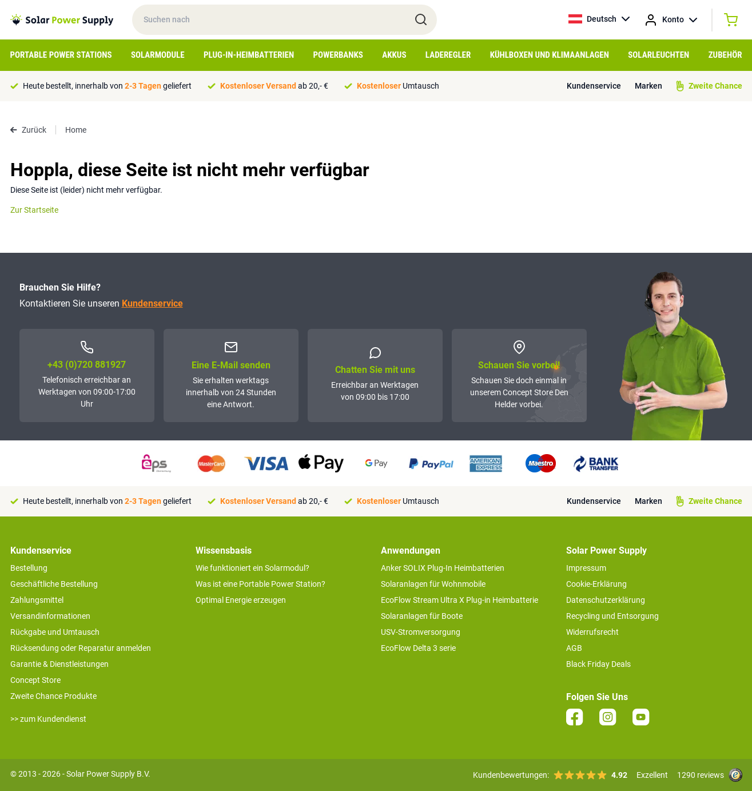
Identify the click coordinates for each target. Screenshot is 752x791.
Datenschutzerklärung (605, 600)
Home (75, 129)
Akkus (394, 55)
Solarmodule (158, 55)
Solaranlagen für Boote (422, 616)
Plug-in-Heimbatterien (249, 55)
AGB (574, 648)
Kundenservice (594, 85)
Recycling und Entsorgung (612, 616)
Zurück (28, 129)
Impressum (586, 568)
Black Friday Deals (598, 664)
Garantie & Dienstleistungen (59, 664)
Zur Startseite (34, 209)
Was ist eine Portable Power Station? (260, 584)
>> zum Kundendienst (48, 719)
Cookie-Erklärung (596, 584)
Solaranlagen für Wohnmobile (433, 584)
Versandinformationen (50, 616)
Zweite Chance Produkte (53, 696)
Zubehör (725, 55)
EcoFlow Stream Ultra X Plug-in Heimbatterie (459, 600)
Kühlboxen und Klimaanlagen (549, 55)
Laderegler (448, 55)
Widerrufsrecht (592, 632)
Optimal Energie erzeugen (241, 600)
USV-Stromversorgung (420, 632)
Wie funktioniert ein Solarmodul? (252, 568)
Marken (648, 85)
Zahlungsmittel (36, 600)
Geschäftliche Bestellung (54, 584)
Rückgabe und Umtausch (55, 632)
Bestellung (28, 568)
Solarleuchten (658, 55)
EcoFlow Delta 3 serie (418, 648)
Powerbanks (338, 55)
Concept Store (35, 680)
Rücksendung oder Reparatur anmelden (80, 648)
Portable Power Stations (61, 55)
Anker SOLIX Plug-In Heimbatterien (442, 568)
